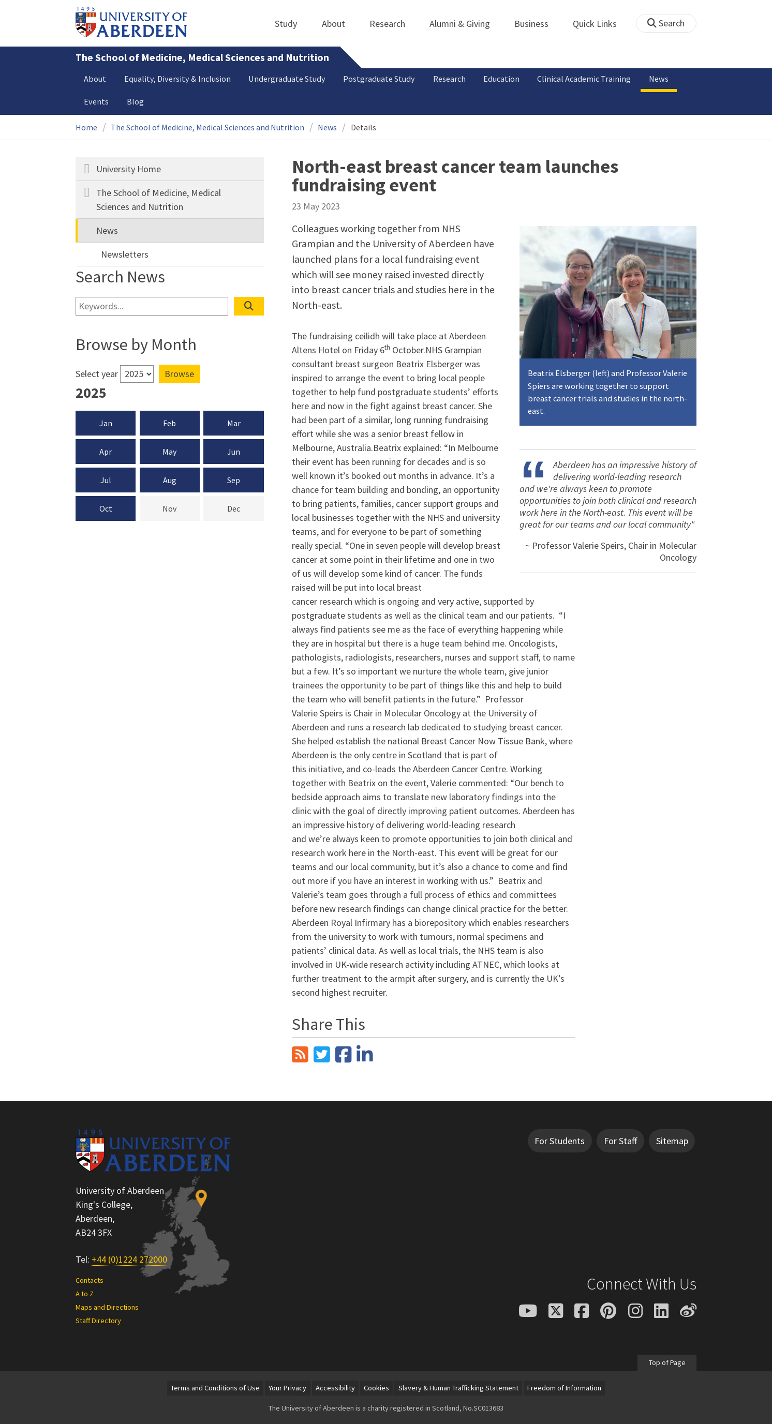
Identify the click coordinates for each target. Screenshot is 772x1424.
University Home (128, 169)
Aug (169, 480)
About (339, 23)
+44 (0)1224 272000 (129, 1259)
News (659, 78)
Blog (135, 101)
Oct (105, 508)
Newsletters (125, 254)
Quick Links (600, 23)
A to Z (85, 1293)
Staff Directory (98, 1320)
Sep (233, 480)
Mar (234, 423)
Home (86, 127)
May (169, 451)
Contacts (89, 1280)
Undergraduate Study (286, 78)
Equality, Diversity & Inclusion (177, 78)
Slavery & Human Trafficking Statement (458, 1387)
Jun (233, 451)
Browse (179, 374)
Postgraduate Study (379, 78)
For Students (560, 1141)
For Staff (620, 1141)
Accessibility (335, 1387)
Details (363, 127)
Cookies (376, 1387)
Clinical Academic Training (584, 78)
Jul (105, 480)
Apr (105, 451)
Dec (245, 508)
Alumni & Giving (465, 23)
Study (291, 23)
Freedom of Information (564, 1387)
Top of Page (666, 1362)
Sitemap (672, 1141)
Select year (97, 374)
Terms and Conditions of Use (215, 1387)
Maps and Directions (107, 1307)
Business (537, 23)
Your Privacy (287, 1387)
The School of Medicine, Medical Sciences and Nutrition (202, 57)
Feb (169, 423)
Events (96, 101)
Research (393, 23)
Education (501, 78)
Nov (181, 508)
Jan (105, 423)
